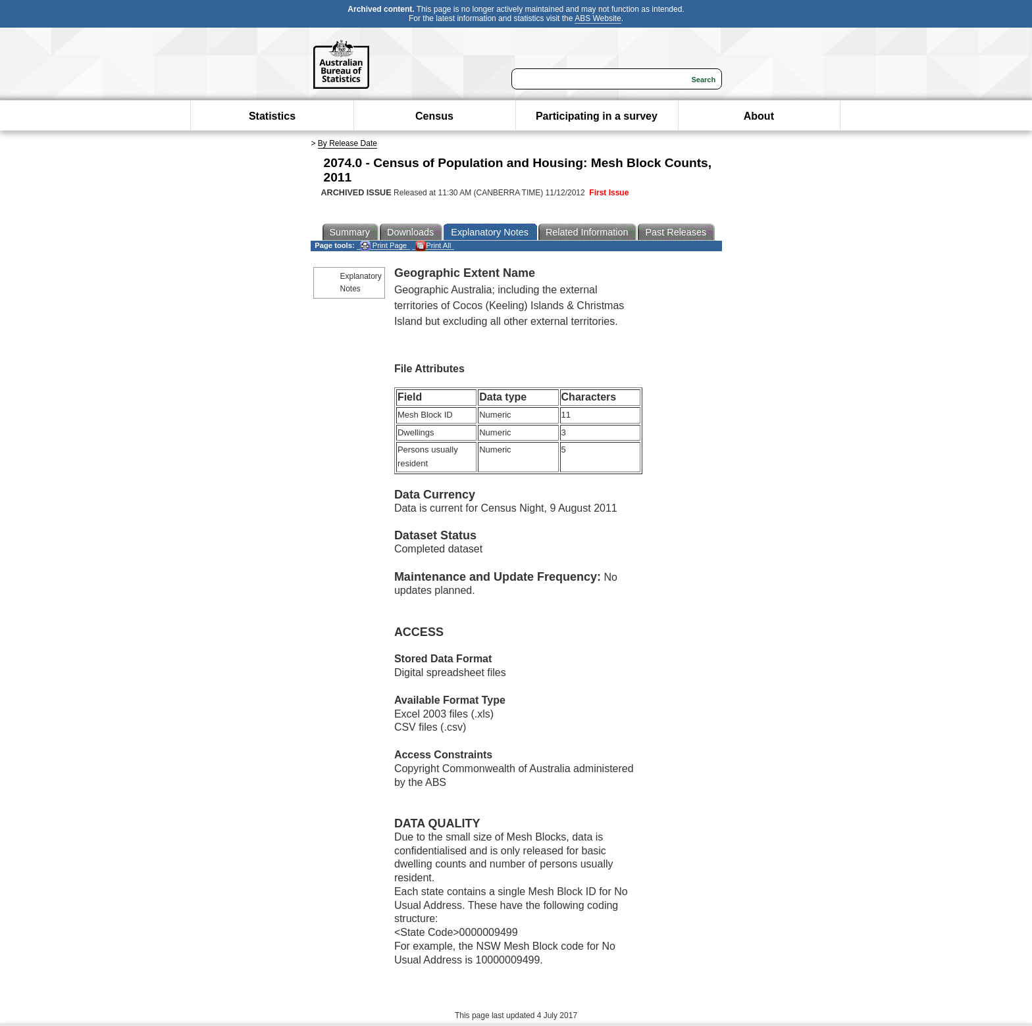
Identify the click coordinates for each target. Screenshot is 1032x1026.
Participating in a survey (597, 116)
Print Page (383, 245)
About (759, 116)
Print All (433, 245)
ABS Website (598, 18)
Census (434, 116)
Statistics (272, 116)
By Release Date (347, 143)
